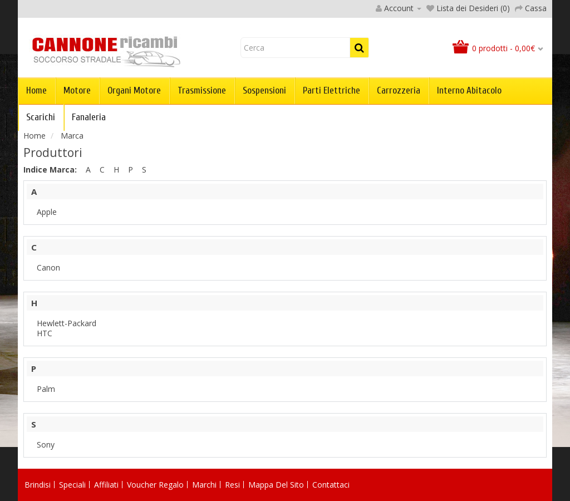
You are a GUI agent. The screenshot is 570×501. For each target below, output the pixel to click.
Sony (46, 444)
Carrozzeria (398, 90)
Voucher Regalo (155, 484)
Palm (46, 389)
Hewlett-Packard (66, 323)
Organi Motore (134, 90)
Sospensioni (264, 90)
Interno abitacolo (469, 90)
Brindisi (37, 484)
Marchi (204, 484)
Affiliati (106, 484)
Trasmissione (202, 90)
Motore (77, 90)
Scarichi (40, 117)
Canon (48, 267)
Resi (232, 484)
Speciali (72, 484)
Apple (47, 212)
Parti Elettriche (331, 90)
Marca (72, 135)
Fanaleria (89, 117)
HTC (44, 333)
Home (36, 90)
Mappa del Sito (276, 484)
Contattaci (331, 484)
